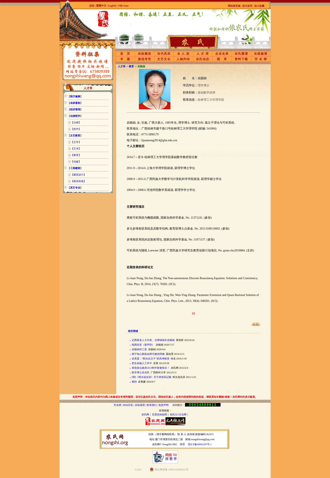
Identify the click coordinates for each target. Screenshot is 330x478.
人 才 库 (203, 53)
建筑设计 (78, 174)
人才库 (121, 66)
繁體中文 (101, 5)
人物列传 (183, 59)
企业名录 (222, 53)
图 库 (222, 59)
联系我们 (152, 405)
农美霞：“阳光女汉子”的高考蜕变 (150, 358)
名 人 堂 (183, 53)
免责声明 (163, 405)
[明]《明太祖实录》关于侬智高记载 (151, 377)
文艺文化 (164, 59)
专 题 (125, 59)
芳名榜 (117, 405)
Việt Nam (123, 5)
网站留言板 (234, 5)
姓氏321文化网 (178, 414)
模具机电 (78, 181)
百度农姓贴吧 (159, 414)
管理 (182, 444)
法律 (76, 122)
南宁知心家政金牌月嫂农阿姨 (148, 354)
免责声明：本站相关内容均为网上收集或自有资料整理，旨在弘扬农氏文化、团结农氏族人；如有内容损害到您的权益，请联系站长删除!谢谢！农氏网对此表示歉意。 (165, 396)
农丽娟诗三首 (139, 349)
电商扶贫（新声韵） (143, 344)
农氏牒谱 (241, 53)
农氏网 (145, 414)
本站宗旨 (128, 405)
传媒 (76, 161)
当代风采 (164, 53)
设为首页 (247, 5)
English (112, 5)
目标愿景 (140, 405)
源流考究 (144, 59)
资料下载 (241, 59)
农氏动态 (202, 59)
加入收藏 (259, 5)
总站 (91, 5)
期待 (134, 381)
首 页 (125, 53)
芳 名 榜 (261, 59)
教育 (76, 155)
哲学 (76, 129)
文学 (76, 142)
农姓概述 (144, 53)
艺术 (76, 148)
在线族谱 (260, 53)
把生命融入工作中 (142, 363)
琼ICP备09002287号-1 (200, 444)
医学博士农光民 (140, 372)
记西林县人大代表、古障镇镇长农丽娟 (153, 340)
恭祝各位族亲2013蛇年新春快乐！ (151, 367)
